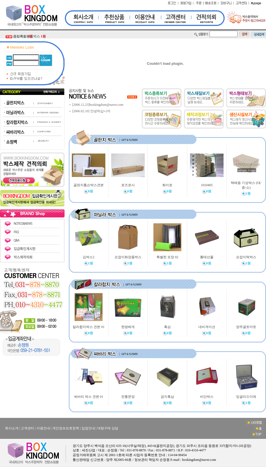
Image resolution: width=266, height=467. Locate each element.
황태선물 (206, 257)
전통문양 (128, 397)
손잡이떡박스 (246, 257)
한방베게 (128, 327)
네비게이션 (206, 327)
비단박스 (206, 397)
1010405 (207, 185)
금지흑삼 (22, 36)
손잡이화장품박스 (128, 257)
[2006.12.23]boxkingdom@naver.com (97, 105)
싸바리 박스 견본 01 (88, 397)
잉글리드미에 (246, 397)
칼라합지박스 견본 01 (88, 327)
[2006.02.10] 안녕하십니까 (91, 111)
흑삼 (167, 327)
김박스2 (88, 257)
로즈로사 (128, 185)
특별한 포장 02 (167, 257)
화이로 (167, 185)
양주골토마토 (246, 327)
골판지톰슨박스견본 (88, 185)
